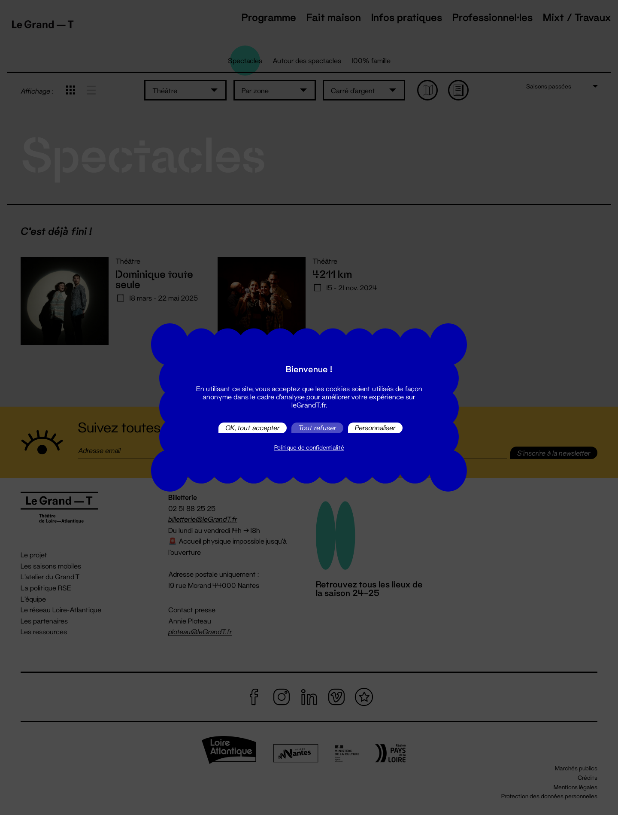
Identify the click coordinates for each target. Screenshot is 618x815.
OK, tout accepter (252, 428)
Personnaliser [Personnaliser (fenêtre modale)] (375, 428)
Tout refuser (317, 428)
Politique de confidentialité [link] (309, 447)
